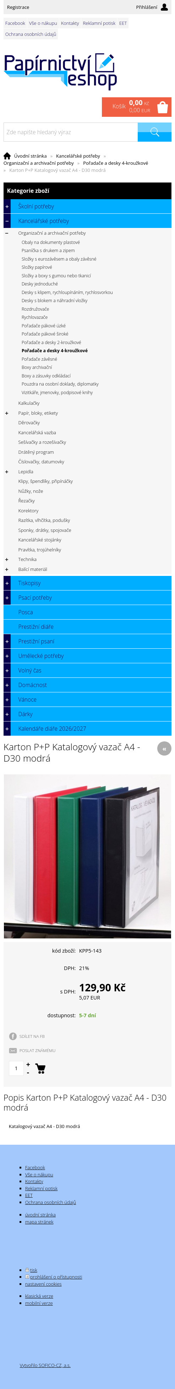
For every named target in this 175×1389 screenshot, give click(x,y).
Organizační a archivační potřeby (39, 163)
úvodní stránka (40, 1214)
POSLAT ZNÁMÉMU (38, 1050)
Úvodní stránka (30, 156)
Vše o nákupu (43, 23)
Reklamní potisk (99, 23)
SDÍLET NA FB (32, 1036)
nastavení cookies (43, 1284)
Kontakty (70, 23)
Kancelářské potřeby (78, 156)
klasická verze (39, 1296)
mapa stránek (39, 1222)
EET (123, 23)
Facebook (15, 23)
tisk (33, 1270)
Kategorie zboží (87, 191)
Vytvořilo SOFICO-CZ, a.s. (45, 1365)
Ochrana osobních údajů (30, 34)
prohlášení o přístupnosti (56, 1277)
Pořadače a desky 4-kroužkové (115, 163)
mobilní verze (39, 1303)
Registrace (18, 7)
